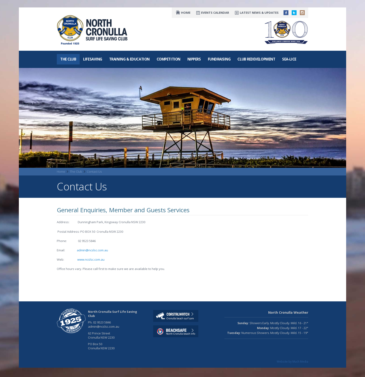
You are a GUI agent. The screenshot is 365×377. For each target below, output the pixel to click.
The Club (68, 59)
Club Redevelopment (256, 59)
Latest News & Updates (259, 12)
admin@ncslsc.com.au (92, 250)
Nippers (194, 59)
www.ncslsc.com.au (91, 259)
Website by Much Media (292, 361)
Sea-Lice (289, 59)
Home (185, 12)
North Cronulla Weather (288, 312)
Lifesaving (92, 59)
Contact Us (94, 171)
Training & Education (129, 59)
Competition (168, 59)
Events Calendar (215, 12)
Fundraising (219, 59)
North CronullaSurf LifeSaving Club (93, 30)
